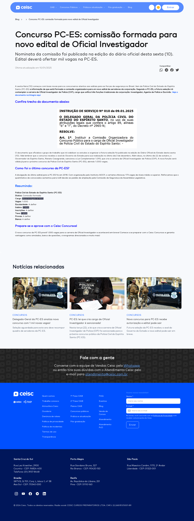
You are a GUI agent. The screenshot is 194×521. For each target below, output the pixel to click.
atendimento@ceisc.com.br (106, 374)
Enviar (132, 425)
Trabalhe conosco (50, 401)
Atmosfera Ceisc (50, 406)
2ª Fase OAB (76, 401)
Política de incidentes (52, 427)
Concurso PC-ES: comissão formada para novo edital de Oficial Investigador (64, 19)
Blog (130, 7)
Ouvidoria (46, 411)
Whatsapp (132, 365)
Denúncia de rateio (51, 416)
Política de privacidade (53, 422)
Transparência (49, 437)
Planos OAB (76, 406)
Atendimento (105, 419)
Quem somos (48, 396)
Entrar (170, 7)
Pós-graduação (77, 422)
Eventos (103, 401)
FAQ (101, 396)
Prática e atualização (80, 416)
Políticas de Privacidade (162, 416)
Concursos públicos (79, 411)
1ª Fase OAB (76, 396)
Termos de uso (49, 432)
